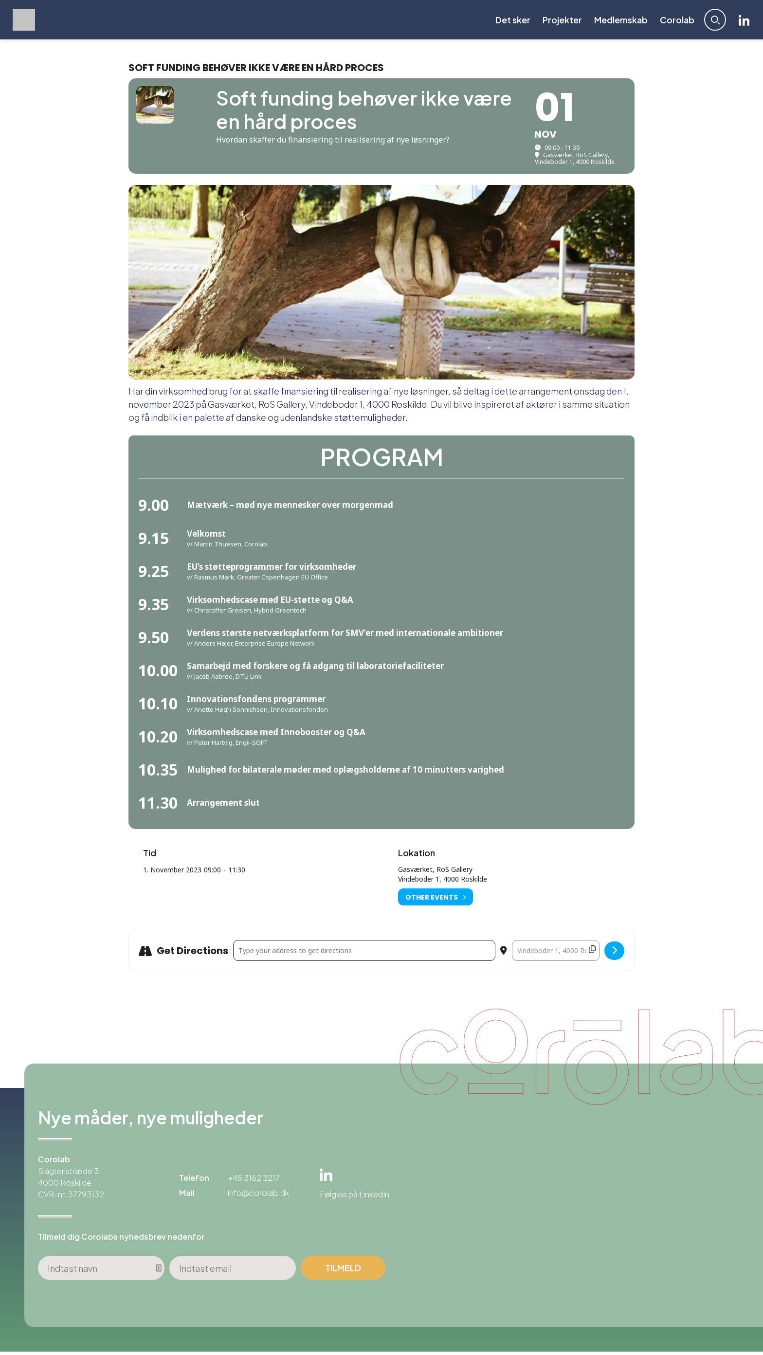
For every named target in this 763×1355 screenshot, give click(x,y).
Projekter (560, 21)
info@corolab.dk (258, 1196)
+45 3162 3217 (254, 1181)
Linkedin (742, 21)
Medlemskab (619, 21)
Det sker (510, 21)
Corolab (675, 21)
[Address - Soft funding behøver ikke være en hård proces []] (364, 953)
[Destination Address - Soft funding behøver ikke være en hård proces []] (556, 953)
